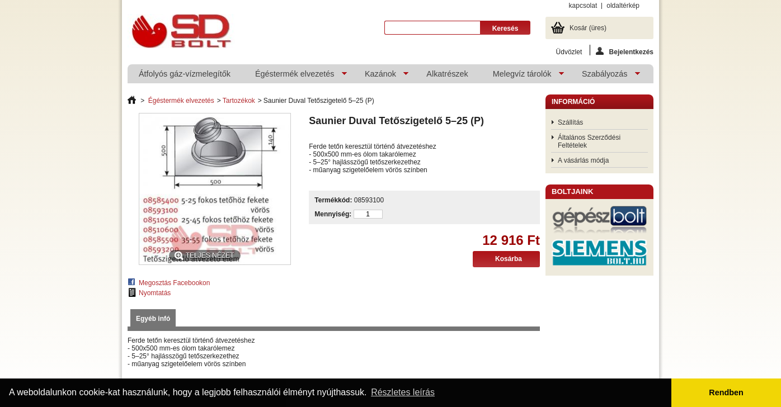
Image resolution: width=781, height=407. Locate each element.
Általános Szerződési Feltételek (589, 141)
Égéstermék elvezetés (295, 76)
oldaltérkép (622, 6)
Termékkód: (333, 200)
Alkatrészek (447, 73)
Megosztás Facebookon (174, 283)
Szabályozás (605, 76)
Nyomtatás (155, 293)
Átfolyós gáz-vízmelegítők (184, 73)
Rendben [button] (726, 392)
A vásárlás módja (583, 160)
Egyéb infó (153, 319)
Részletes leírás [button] (403, 392)
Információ (573, 102)
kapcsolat (583, 6)
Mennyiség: (332, 214)
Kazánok (381, 76)
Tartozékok (239, 101)
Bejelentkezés (624, 51)
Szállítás (570, 122)
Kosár (588, 28)
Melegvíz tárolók (523, 76)
